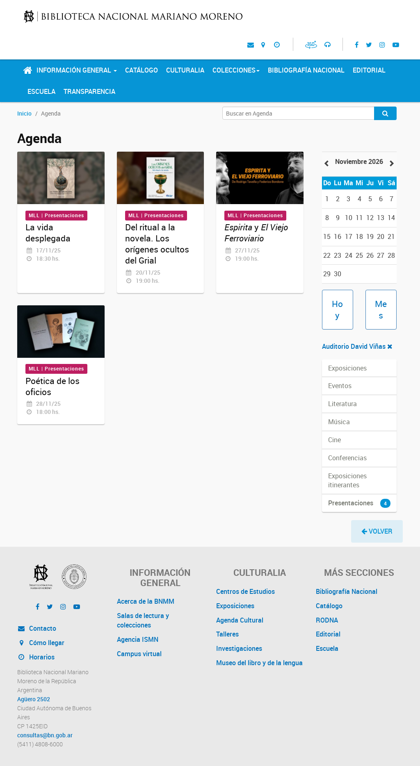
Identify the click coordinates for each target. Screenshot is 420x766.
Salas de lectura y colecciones (143, 620)
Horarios (36, 656)
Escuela (41, 91)
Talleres (227, 634)
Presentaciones (359, 502)
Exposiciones (235, 605)
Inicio (24, 113)
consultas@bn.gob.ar (45, 735)
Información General (77, 70)
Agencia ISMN (137, 639)
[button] (377, 531)
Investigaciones (239, 648)
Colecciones (236, 70)
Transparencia (89, 91)
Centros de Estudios (245, 591)
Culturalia (185, 70)
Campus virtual (139, 653)
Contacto (36, 628)
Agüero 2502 (33, 699)
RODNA (327, 620)
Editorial (369, 70)
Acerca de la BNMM (145, 601)
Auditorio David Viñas (357, 346)
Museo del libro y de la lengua (259, 662)
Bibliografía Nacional (306, 70)
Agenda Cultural (239, 620)
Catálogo (141, 70)
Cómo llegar (40, 642)
